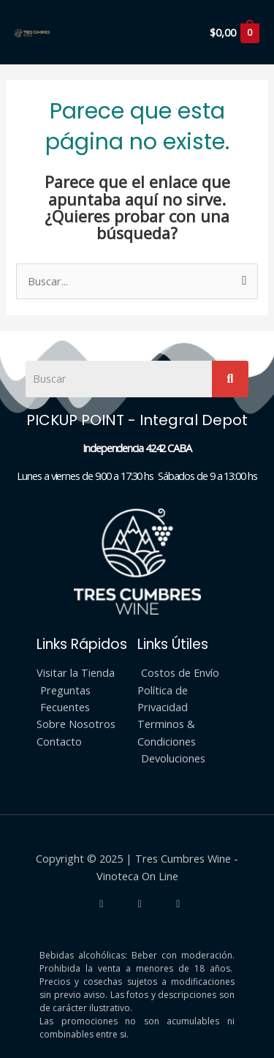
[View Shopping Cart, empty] (233, 32)
